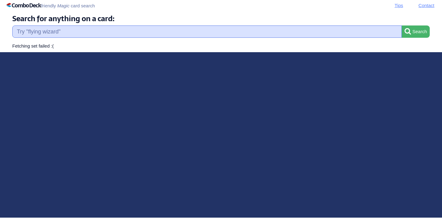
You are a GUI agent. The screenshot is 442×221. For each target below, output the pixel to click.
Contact (426, 5)
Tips (399, 5)
